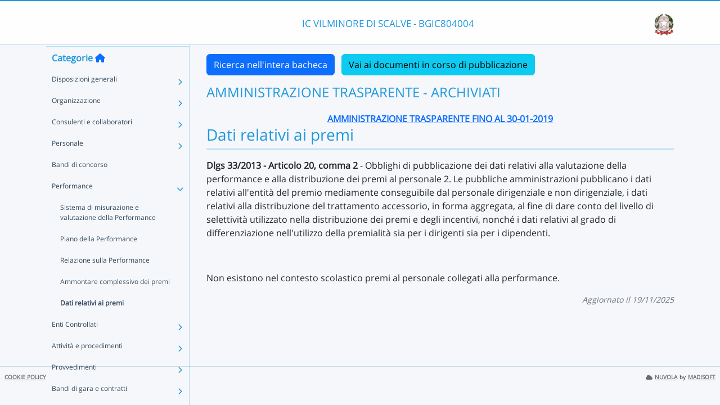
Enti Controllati (75, 345)
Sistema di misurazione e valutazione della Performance (108, 234)
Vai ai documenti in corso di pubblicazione (438, 64)
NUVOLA (661, 377)
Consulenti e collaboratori (92, 143)
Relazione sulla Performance (105, 281)
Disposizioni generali (84, 100)
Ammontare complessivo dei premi (115, 303)
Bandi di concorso (79, 186)
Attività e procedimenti (87, 367)
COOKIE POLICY (25, 377)
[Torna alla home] (100, 79)
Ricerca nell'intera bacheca (270, 64)
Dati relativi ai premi (92, 324)
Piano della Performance (98, 260)
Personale (67, 164)
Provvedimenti (74, 388)
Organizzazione (76, 122)
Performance (72, 207)
